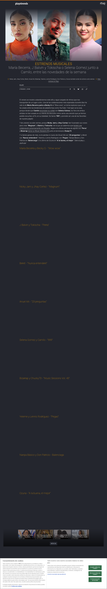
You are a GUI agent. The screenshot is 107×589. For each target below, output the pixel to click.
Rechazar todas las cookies (95, 573)
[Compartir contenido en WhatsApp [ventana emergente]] (82, 88)
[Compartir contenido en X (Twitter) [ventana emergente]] (74, 88)
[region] (53, 573)
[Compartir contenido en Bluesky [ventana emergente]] (78, 88)
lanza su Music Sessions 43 (38, 131)
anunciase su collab (47, 111)
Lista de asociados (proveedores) (56, 574)
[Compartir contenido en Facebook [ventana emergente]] (70, 88)
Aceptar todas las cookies (95, 567)
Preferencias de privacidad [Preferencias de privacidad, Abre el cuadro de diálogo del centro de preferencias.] (95, 579)
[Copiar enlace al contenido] (86, 88)
